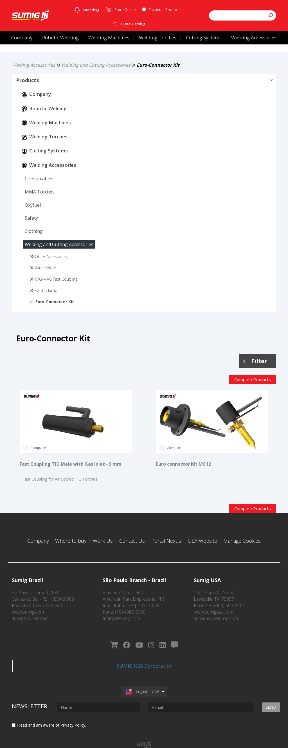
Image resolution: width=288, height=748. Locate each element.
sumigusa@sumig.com (216, 614)
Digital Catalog (133, 23)
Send (271, 694)
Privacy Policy (72, 712)
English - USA (142, 678)
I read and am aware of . (49, 712)
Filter (255, 371)
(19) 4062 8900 (130, 608)
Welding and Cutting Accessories (95, 75)
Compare (38, 457)
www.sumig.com (28, 608)
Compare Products (252, 389)
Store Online (125, 9)
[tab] (144, 90)
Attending (91, 9)
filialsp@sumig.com (121, 614)
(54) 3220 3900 (48, 601)
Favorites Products (161, 9)
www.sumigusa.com (213, 608)
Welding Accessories (33, 75)
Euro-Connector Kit (158, 75)
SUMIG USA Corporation (145, 653)
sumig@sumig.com (30, 614)
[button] (144, 90)
